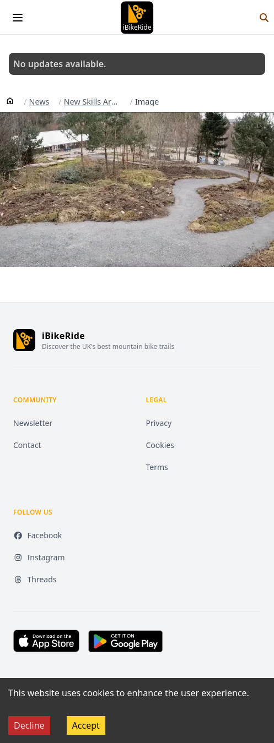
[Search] (264, 18)
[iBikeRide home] (24, 340)
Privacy (159, 423)
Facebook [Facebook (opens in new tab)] (37, 535)
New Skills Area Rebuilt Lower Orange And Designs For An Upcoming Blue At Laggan (92, 101)
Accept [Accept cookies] (86, 725)
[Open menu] (17, 18)
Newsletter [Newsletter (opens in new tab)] (32, 423)
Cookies (160, 445)
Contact (27, 445)
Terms (157, 467)
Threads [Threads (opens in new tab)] (35, 579)
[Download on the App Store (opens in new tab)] (46, 641)
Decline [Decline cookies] (29, 725)
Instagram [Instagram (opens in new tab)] (39, 557)
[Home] (10, 100)
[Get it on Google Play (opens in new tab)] (125, 641)
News (39, 101)
